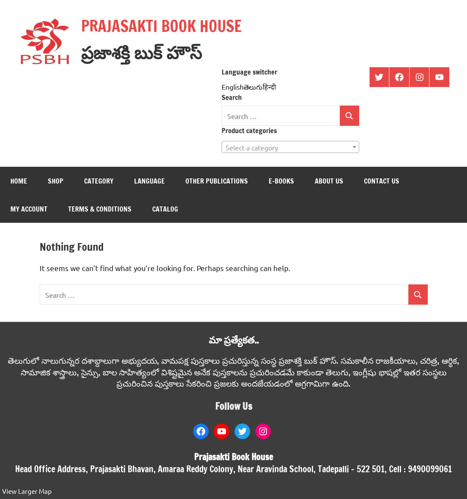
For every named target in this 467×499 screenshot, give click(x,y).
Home (18, 181)
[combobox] (290, 147)
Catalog (165, 209)
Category (98, 181)
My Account (28, 209)
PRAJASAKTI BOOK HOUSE (161, 26)
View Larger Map (27, 491)
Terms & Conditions (100, 209)
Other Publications (216, 181)
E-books (281, 181)
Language (149, 181)
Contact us (381, 181)
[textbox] (290, 147)
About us (329, 181)
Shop (55, 181)
